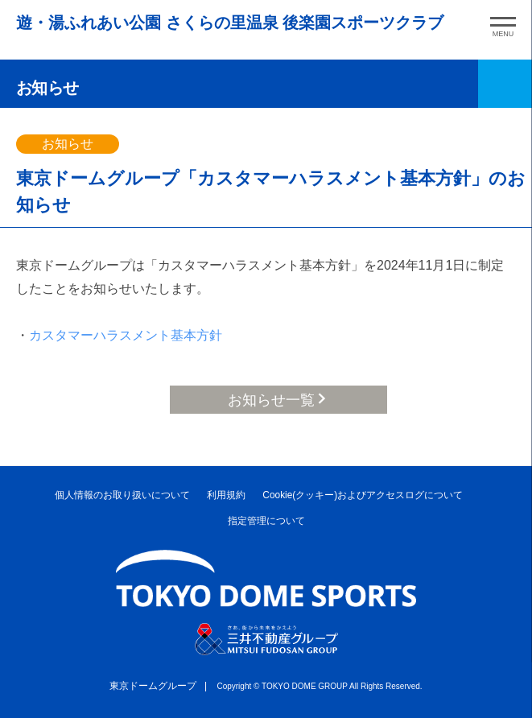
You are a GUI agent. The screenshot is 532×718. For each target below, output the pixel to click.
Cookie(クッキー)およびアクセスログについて (362, 495)
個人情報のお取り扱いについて (122, 495)
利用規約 (226, 495)
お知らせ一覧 (271, 400)
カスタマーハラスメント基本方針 (125, 335)
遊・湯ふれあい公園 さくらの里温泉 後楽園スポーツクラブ (229, 22)
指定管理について (266, 520)
